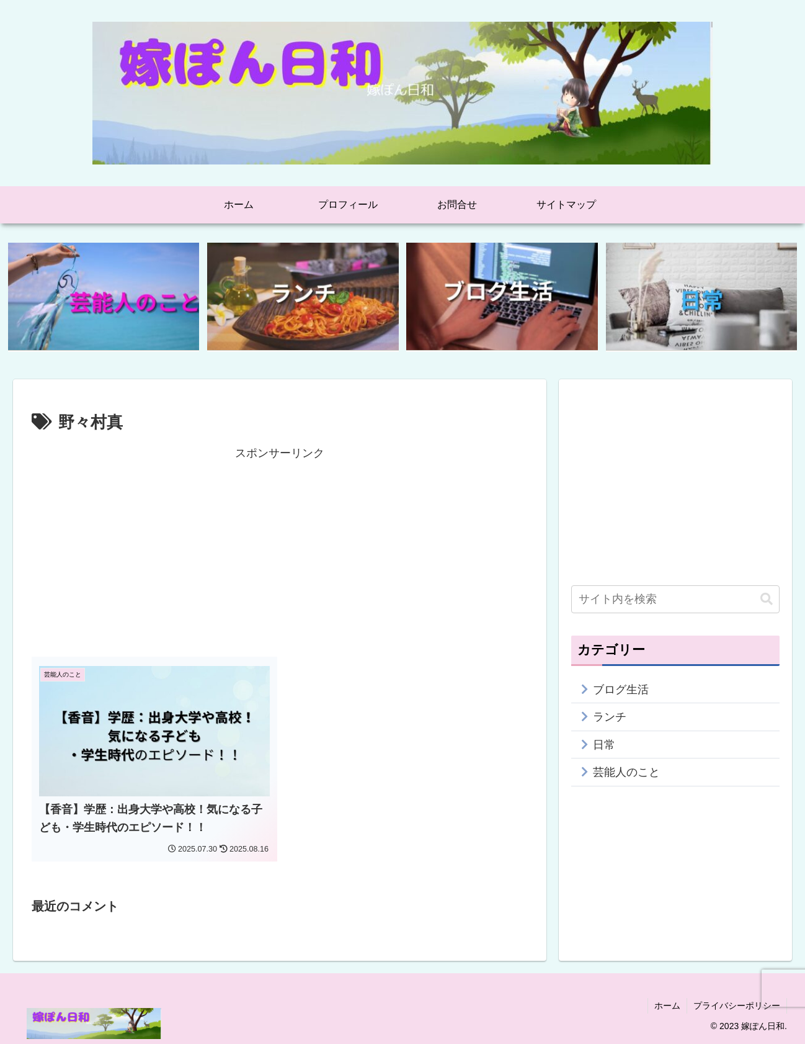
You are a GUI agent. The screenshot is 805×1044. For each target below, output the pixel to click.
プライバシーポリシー (736, 1005)
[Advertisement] (280, 550)
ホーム (667, 1005)
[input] (675, 599)
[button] (766, 599)
